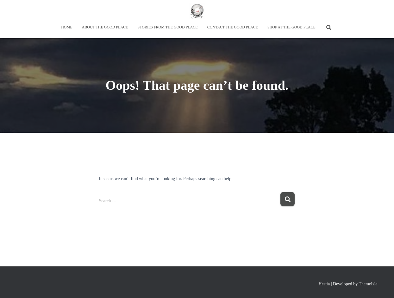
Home (66, 27)
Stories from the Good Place (167, 27)
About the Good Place (105, 27)
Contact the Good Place (232, 27)
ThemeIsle (368, 284)
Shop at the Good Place (291, 27)
